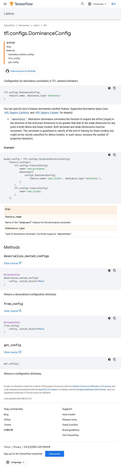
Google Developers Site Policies (91, 389)
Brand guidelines (70, 430)
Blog (6, 414)
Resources (24, 25)
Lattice (9, 14)
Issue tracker (69, 414)
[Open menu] (5, 4)
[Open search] (83, 4)
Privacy (17, 447)
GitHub (7, 419)
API (45, 25)
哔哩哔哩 (8, 430)
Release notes (69, 419)
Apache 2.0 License (48, 389)
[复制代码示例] (114, 88)
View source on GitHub (20, 71)
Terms (7, 447)
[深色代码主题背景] (109, 88)
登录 (113, 4)
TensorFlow (9, 25)
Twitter (7, 425)
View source (11, 263)
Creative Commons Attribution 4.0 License (91, 386)
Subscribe (54, 453)
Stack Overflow (70, 425)
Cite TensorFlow (70, 435)
